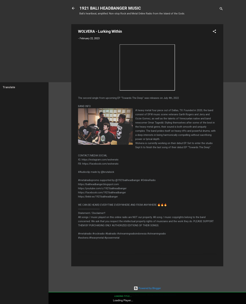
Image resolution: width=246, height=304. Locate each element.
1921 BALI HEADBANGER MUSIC (110, 8)
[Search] (221, 9)
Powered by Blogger (147, 288)
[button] (214, 32)
